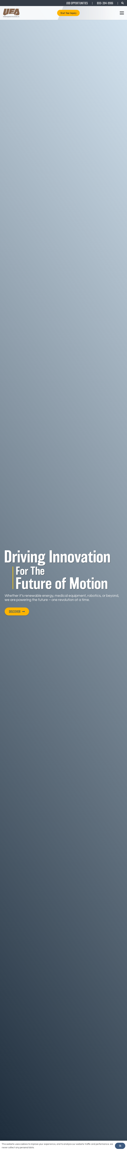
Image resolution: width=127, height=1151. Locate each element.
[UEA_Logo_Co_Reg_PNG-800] (11, 13)
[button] (121, 13)
